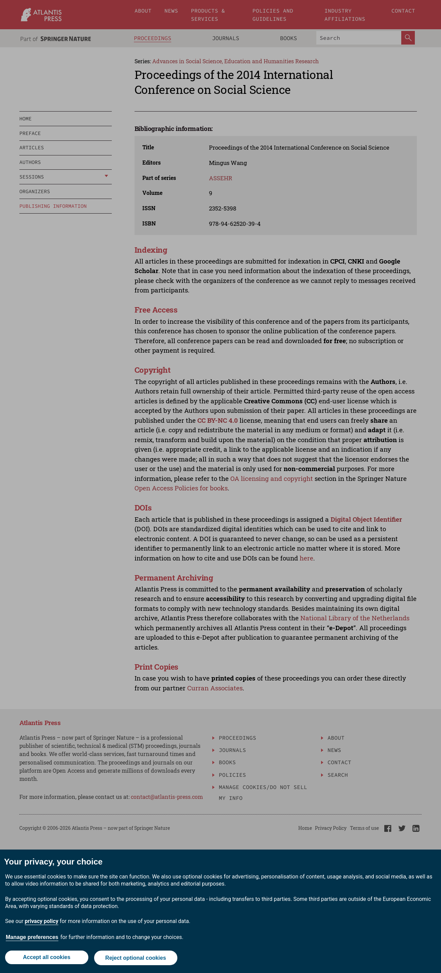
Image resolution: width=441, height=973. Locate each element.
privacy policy (41, 922)
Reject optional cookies (136, 958)
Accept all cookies (46, 958)
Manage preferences (32, 938)
